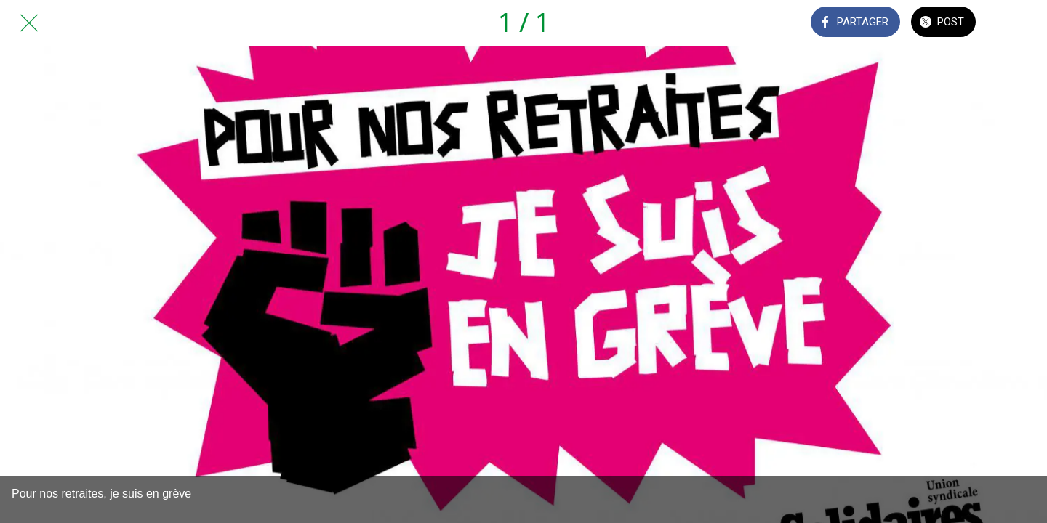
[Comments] (1017, 23)
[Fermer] (29, 23)
